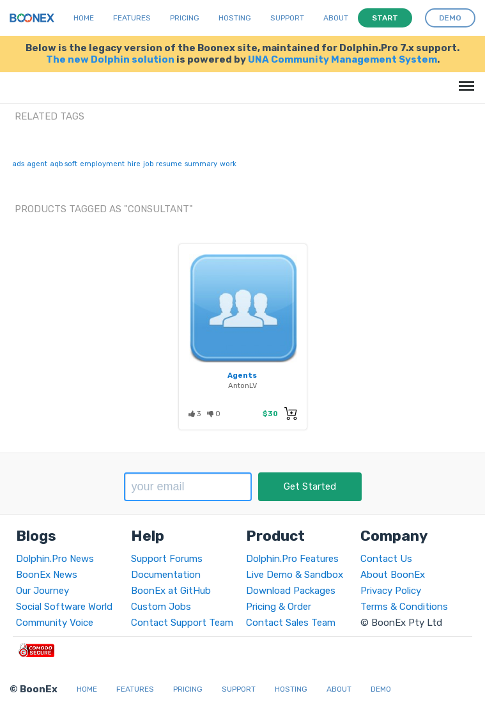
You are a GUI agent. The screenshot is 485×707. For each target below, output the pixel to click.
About (335, 17)
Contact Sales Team (290, 622)
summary (201, 164)
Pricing (184, 17)
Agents (242, 375)
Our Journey (42, 590)
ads (18, 164)
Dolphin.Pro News (55, 558)
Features (132, 17)
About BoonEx (392, 574)
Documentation (166, 574)
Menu (464, 79)
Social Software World (64, 606)
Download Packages (290, 590)
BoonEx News (46, 574)
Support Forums (167, 558)
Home (83, 17)
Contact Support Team (182, 622)
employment (102, 164)
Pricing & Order (278, 606)
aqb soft (63, 164)
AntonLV (242, 385)
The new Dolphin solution (110, 59)
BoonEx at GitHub (171, 590)
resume (169, 164)
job (148, 164)
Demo (381, 689)
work (228, 164)
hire (134, 164)
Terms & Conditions (404, 606)
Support (287, 17)
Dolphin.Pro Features (292, 558)
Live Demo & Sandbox (294, 574)
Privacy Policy (390, 590)
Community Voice (54, 622)
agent (37, 164)
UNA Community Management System (342, 59)
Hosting (235, 17)
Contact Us (386, 558)
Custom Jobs (161, 606)
